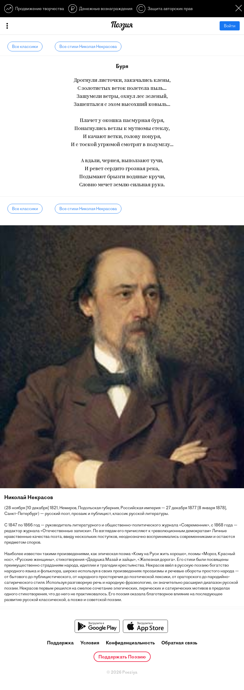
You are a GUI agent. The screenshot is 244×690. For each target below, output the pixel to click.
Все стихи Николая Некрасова (88, 46)
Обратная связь (179, 643)
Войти (229, 25)
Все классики (25, 46)
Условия (89, 643)
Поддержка (60, 643)
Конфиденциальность (130, 643)
